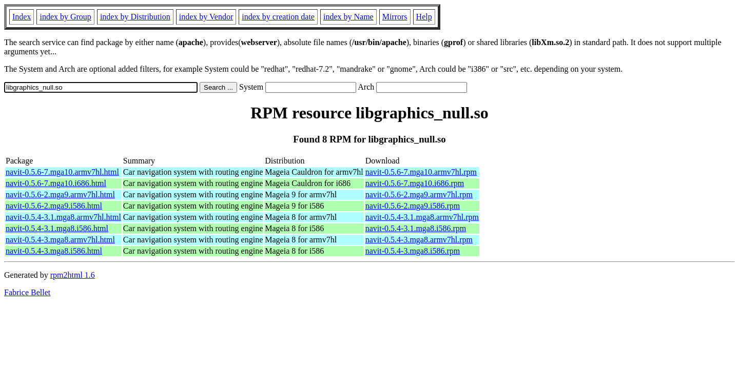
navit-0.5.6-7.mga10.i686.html (56, 183)
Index (21, 16)
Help (424, 16)
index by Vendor (206, 16)
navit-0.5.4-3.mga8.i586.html (54, 251)
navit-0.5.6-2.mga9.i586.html (54, 205)
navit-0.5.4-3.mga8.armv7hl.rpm (419, 239)
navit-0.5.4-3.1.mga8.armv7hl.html (63, 217)
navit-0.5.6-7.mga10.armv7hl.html (62, 172)
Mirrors (394, 16)
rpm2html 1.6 (72, 275)
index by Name (348, 16)
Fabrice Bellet (27, 292)
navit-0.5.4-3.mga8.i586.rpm (412, 251)
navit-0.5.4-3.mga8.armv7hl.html (60, 239)
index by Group (65, 16)
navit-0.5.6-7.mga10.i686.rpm (414, 183)
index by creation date (278, 16)
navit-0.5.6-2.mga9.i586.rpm (412, 205)
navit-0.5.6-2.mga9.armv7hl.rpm (419, 194)
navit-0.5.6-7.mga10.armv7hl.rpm (421, 172)
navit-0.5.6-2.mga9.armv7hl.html (60, 194)
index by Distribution (135, 16)
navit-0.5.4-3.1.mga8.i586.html (57, 228)
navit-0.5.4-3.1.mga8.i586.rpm (415, 228)
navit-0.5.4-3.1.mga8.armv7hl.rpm (422, 217)
